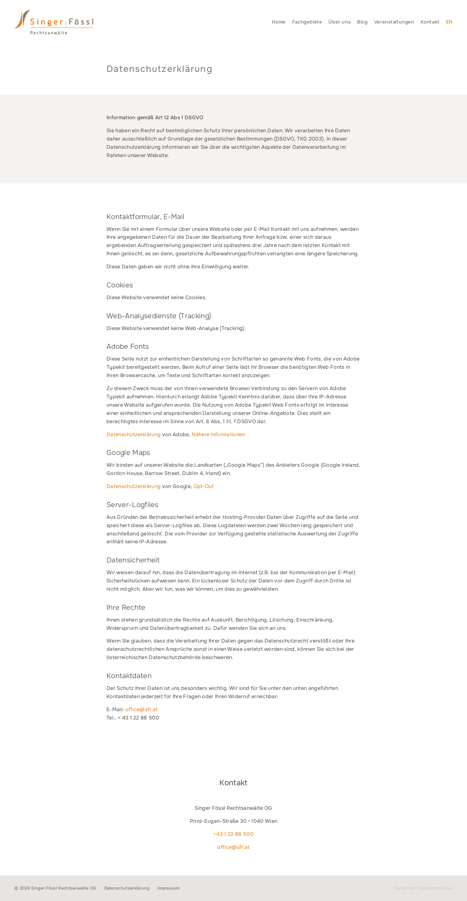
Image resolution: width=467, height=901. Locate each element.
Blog (362, 22)
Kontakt (430, 22)
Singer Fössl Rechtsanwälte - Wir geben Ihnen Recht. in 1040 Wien (53, 22)
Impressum (168, 888)
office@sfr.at (141, 709)
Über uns (339, 22)
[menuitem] (449, 22)
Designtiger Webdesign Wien (423, 888)
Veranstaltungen (394, 22)
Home (278, 22)
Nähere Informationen (218, 434)
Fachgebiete (307, 22)
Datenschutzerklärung (133, 434)
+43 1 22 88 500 (233, 834)
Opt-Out (204, 486)
